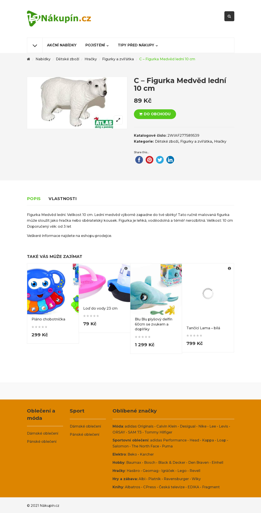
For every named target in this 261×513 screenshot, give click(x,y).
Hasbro (133, 470)
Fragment (211, 487)
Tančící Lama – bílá (203, 328)
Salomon (121, 446)
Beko (132, 454)
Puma (167, 446)
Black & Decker (171, 462)
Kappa (208, 440)
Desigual (187, 426)
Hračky (90, 59)
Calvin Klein (166, 426)
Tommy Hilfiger (158, 432)
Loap (221, 440)
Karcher (147, 454)
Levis (223, 426)
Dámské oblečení (42, 433)
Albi (142, 479)
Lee (212, 426)
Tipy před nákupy (136, 45)
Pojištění (95, 45)
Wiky (196, 479)
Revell (195, 470)
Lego (182, 470)
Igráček (168, 470)
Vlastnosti (63, 198)
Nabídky (43, 59)
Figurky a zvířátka (118, 59)
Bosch (149, 462)
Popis (34, 198)
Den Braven (198, 462)
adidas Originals (139, 426)
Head (194, 440)
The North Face (145, 446)
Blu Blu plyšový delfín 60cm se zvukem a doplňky (153, 324)
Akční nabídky (62, 45)
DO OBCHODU (157, 114)
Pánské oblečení (41, 441)
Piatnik (154, 479)
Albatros (132, 487)
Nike (202, 426)
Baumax (133, 462)
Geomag (150, 470)
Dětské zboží (67, 59)
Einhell (217, 462)
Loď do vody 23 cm (100, 308)
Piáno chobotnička (48, 319)
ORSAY (119, 432)
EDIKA (193, 487)
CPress (149, 487)
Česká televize (172, 487)
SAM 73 (135, 432)
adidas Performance (168, 440)
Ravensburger (176, 479)
